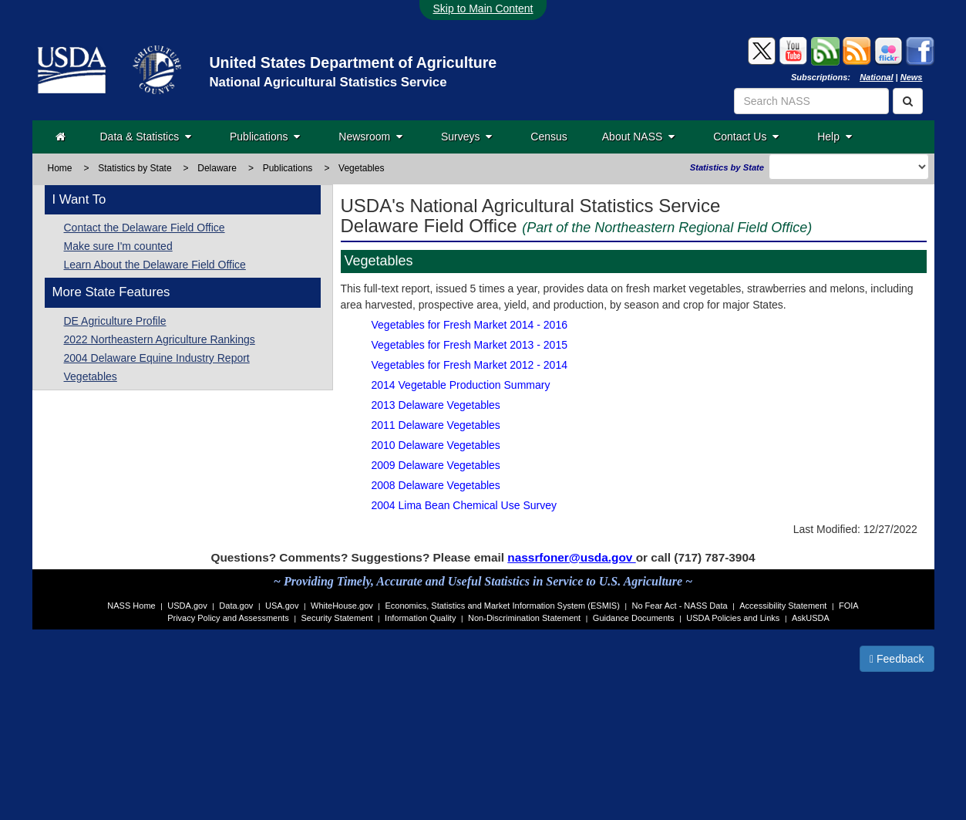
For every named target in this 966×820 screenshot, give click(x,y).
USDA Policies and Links (732, 618)
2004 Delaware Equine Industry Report (157, 358)
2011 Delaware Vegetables (436, 425)
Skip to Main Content (483, 8)
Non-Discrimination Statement (524, 618)
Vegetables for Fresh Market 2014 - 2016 (469, 325)
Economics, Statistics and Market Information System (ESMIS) (502, 605)
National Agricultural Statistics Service (327, 82)
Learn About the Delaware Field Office (155, 264)
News (911, 77)
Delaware (217, 168)
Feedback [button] (897, 659)
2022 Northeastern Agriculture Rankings (159, 339)
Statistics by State (134, 168)
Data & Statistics (145, 136)
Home (60, 168)
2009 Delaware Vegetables (436, 465)
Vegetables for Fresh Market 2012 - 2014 (469, 365)
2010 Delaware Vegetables (436, 445)
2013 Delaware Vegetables (436, 405)
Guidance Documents (634, 618)
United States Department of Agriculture (352, 62)
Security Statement (337, 618)
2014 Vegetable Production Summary (461, 385)
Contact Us (746, 136)
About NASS (638, 136)
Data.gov (236, 605)
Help (834, 136)
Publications (265, 136)
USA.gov (281, 605)
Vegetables (90, 376)
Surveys (466, 136)
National (876, 77)
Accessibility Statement (782, 605)
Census (548, 136)
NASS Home (131, 605)
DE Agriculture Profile (115, 321)
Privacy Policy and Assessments (228, 618)
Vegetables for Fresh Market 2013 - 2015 (469, 345)
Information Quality (420, 618)
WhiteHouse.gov (342, 605)
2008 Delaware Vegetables (436, 485)
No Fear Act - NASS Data (680, 605)
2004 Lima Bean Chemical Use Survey (464, 505)
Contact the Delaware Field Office (144, 227)
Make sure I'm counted (118, 246)
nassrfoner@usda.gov (571, 557)
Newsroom (370, 136)
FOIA (849, 605)
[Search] (908, 101)
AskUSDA (811, 618)
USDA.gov (187, 605)
